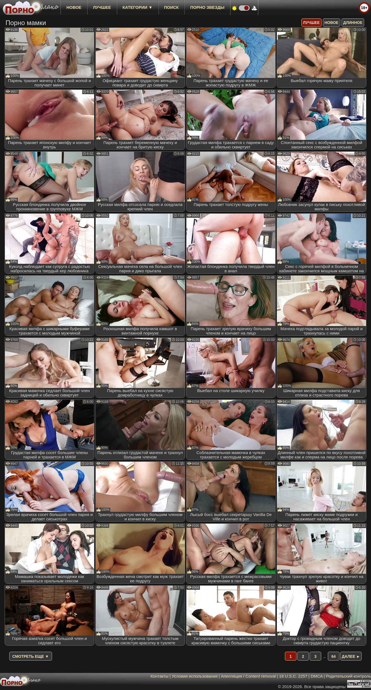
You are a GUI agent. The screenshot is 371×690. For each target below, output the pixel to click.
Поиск (171, 7)
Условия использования (195, 676)
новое (73, 7)
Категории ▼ (138, 7)
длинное (352, 22)
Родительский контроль (348, 676)
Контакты (160, 676)
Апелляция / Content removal (248, 676)
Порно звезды (207, 7)
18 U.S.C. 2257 (293, 676)
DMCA (317, 676)
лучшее (102, 7)
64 (333, 656)
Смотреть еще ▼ (30, 656)
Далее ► (351, 656)
